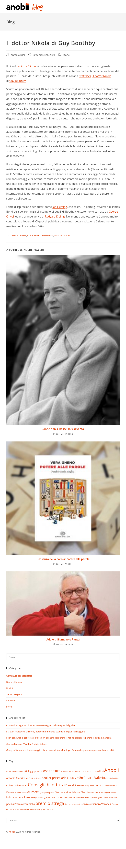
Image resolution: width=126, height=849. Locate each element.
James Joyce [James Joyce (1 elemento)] (50, 797)
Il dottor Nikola (101, 76)
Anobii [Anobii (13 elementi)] (111, 770)
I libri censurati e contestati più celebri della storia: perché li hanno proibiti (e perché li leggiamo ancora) (59, 737)
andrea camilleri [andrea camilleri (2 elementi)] (94, 771)
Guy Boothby (17, 81)
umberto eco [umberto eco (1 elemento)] (35, 809)
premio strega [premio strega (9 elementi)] (49, 803)
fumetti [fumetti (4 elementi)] (33, 792)
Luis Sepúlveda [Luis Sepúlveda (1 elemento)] (62, 797)
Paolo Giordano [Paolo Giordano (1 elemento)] (110, 797)
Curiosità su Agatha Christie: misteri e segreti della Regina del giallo (40, 725)
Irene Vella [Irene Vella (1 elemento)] (30, 797)
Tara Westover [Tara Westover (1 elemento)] (23, 809)
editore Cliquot (27, 66)
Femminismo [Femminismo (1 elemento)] (22, 792)
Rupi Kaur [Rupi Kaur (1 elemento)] (69, 804)
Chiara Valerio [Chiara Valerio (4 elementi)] (94, 777)
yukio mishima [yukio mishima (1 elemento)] (47, 809)
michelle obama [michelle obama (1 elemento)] (83, 797)
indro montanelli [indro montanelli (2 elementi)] (15, 797)
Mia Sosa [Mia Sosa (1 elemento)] (72, 797)
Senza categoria (14, 694)
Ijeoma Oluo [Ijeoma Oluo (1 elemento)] (111, 792)
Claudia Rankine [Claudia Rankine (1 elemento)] (112, 778)
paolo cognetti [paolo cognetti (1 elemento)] (97, 797)
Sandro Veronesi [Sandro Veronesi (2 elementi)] (102, 804)
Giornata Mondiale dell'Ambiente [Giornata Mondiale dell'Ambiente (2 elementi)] (74, 792)
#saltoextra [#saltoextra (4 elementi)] (51, 770)
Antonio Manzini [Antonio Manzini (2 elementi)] (15, 778)
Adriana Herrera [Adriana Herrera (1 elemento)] (67, 771)
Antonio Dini (18, 54)
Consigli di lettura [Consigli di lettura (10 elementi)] (46, 784)
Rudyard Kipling (55, 216)
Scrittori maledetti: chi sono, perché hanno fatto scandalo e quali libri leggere (45, 731)
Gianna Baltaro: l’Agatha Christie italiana (26, 744)
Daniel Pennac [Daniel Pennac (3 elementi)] (75, 785)
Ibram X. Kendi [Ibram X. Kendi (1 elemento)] (99, 792)
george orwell (18, 235)
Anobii (12, 831)
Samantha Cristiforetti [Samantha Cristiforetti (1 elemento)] (82, 804)
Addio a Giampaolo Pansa (63, 639)
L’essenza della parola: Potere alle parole (63, 559)
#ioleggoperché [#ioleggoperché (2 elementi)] (33, 771)
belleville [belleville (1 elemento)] (37, 778)
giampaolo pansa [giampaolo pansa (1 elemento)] (47, 792)
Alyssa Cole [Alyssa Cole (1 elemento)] (79, 771)
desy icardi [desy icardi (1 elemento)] (89, 786)
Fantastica (85, 76)
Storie (66, 54)
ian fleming (47, 235)
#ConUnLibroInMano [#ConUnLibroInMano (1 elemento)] (15, 771)
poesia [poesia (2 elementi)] (10, 804)
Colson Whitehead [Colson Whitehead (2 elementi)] (16, 785)
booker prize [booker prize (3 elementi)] (50, 778)
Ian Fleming (59, 207)
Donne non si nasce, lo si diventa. (63, 429)
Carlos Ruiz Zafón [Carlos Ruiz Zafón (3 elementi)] (71, 778)
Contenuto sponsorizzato (19, 675)
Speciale (10, 700)
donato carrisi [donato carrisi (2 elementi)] (103, 785)
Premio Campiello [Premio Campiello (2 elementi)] (24, 804)
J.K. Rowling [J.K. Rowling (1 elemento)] (40, 797)
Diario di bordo (14, 682)
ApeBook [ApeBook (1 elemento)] (29, 778)
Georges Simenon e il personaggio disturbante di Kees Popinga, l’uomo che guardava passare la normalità (60, 750)
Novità (9, 688)
